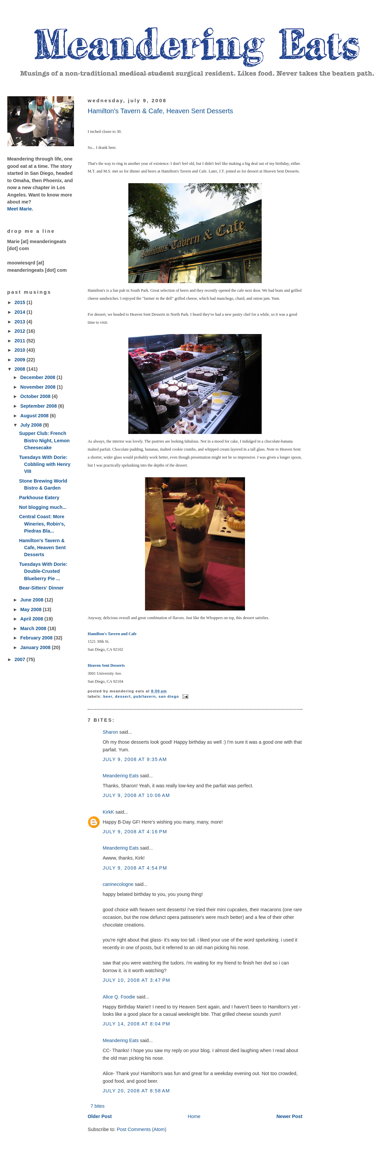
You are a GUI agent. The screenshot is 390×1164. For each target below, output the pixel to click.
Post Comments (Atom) (141, 1129)
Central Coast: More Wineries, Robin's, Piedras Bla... (42, 524)
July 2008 (31, 425)
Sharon (110, 732)
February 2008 (37, 637)
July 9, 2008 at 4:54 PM (135, 868)
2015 (21, 302)
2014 (21, 312)
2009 (21, 359)
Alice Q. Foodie (119, 996)
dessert (123, 696)
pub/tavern (144, 696)
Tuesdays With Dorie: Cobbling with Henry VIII (44, 464)
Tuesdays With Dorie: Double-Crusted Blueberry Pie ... (43, 571)
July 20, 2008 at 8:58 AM (136, 1090)
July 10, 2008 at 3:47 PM (136, 980)
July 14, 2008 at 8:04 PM (136, 1023)
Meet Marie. (20, 208)
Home (194, 1116)
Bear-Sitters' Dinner (41, 587)
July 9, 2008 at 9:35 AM (135, 759)
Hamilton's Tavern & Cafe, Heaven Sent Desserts (42, 548)
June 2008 (32, 599)
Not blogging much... (42, 507)
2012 (21, 331)
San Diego (169, 696)
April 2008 (32, 618)
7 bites (98, 1106)
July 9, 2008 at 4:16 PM (135, 831)
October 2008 (36, 396)
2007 (21, 659)
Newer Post (289, 1116)
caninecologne (118, 884)
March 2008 (34, 628)
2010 (21, 350)
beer (107, 696)
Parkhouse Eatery (39, 497)
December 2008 (38, 377)
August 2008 (35, 415)
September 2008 (39, 406)
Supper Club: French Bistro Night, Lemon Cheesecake (44, 440)
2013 (21, 321)
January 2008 (36, 647)
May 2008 (31, 609)
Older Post (100, 1116)
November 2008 (38, 387)
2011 (21, 340)
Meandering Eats (121, 775)
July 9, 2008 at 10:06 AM (136, 795)
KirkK (108, 812)
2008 (21, 369)
